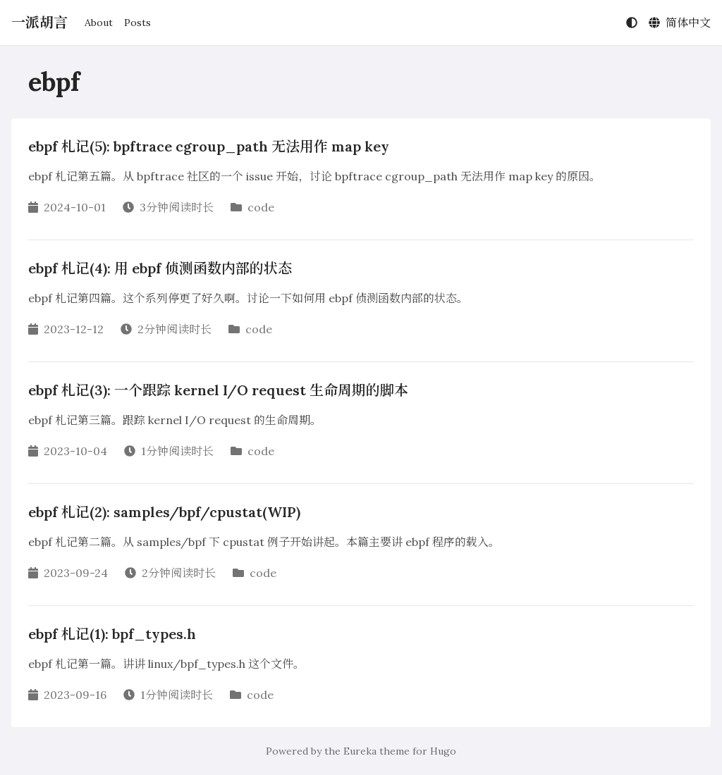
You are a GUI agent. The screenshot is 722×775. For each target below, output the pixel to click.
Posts (137, 22)
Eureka (360, 751)
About (99, 22)
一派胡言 (39, 22)
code (260, 207)
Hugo (443, 751)
